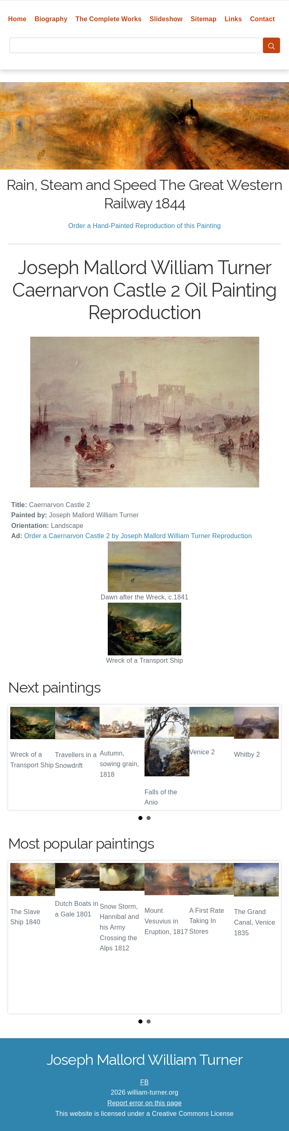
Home (17, 19)
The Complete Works (109, 19)
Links (233, 19)
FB (144, 1082)
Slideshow (166, 19)
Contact (262, 19)
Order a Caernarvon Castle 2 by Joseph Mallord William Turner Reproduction (138, 535)
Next (268, 757)
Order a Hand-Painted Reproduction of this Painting (144, 225)
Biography (51, 19)
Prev (20, 757)
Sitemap (203, 19)
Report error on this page (144, 1103)
